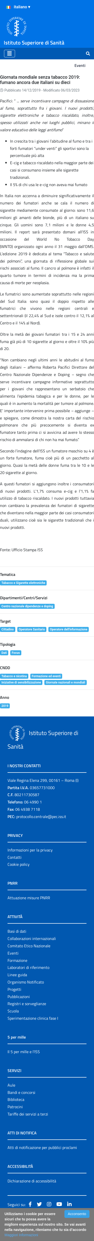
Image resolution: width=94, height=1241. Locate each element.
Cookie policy (19, 864)
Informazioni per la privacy (30, 850)
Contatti (15, 857)
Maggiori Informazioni (21, 1235)
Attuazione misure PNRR (29, 898)
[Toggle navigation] (9, 53)
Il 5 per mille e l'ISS (24, 1052)
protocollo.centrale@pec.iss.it (41, 817)
